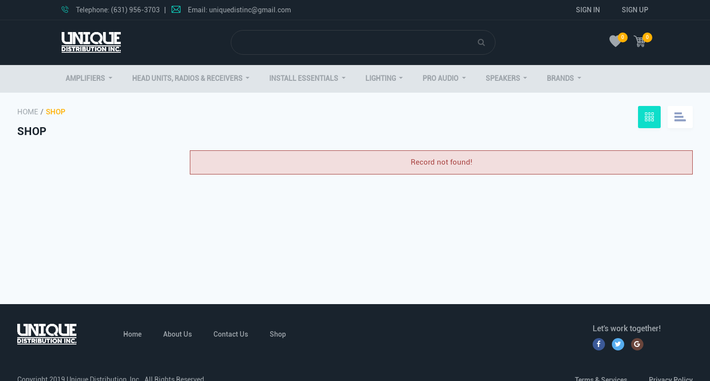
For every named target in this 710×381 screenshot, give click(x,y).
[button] (89, 78)
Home (27, 111)
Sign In (588, 10)
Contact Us (230, 334)
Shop (278, 334)
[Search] (354, 43)
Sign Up (635, 10)
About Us (177, 334)
